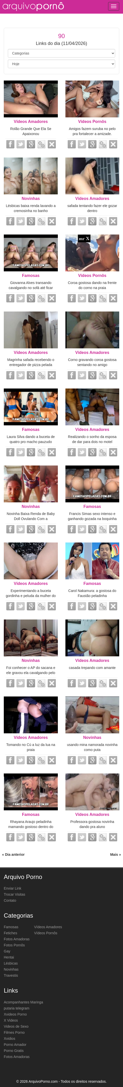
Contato (10, 900)
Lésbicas (11, 963)
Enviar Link (12, 888)
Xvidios (9, 1039)
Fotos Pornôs (14, 945)
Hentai (9, 957)
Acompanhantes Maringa (23, 1002)
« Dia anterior (13, 854)
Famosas (30, 275)
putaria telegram (16, 1008)
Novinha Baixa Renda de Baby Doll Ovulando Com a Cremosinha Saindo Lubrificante (31, 519)
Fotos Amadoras (17, 939)
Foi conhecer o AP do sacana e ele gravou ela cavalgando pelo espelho (30, 673)
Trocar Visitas (14, 894)
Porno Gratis (14, 1051)
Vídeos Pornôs (92, 121)
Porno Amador (15, 1045)
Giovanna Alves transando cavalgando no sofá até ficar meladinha (31, 288)
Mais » (115, 854)
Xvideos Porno (15, 1014)
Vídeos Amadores (31, 121)
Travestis (11, 975)
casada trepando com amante (92, 668)
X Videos (11, 1020)
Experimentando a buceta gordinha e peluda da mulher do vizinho (31, 596)
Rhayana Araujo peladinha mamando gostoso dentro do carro (30, 827)
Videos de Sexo (16, 1026)
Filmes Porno (14, 1032)
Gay (7, 951)
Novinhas (31, 198)
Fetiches (10, 933)
